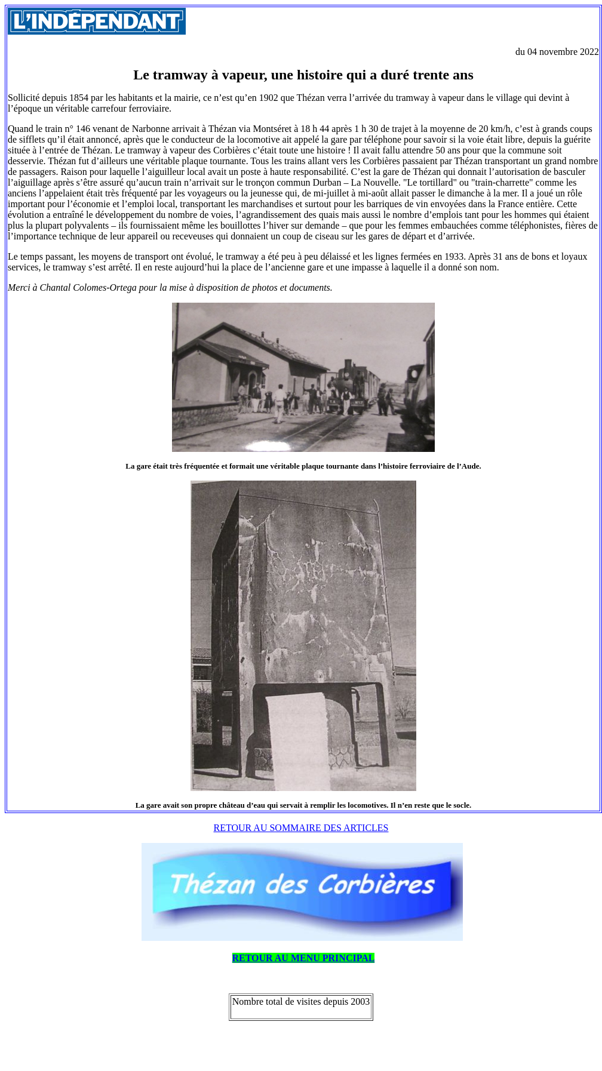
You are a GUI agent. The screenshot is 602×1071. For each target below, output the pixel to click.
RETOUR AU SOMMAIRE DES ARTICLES (301, 828)
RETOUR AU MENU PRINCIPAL (303, 958)
